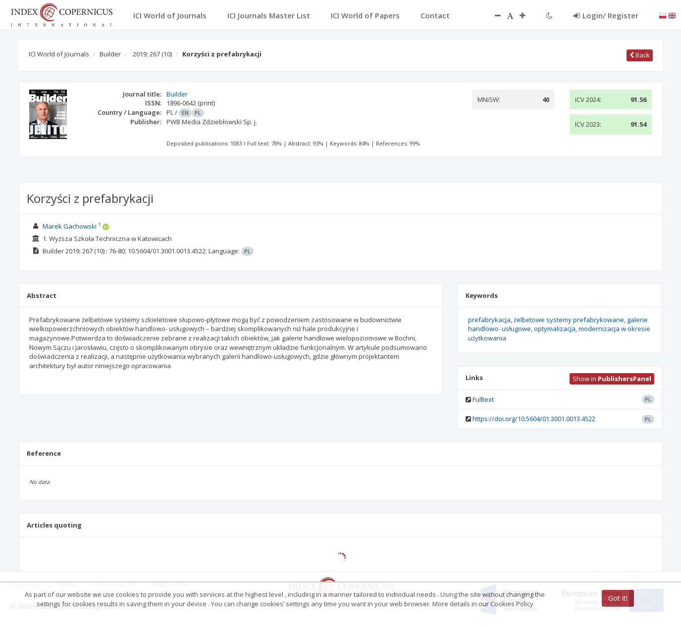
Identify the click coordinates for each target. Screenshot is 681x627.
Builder (110, 53)
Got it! (618, 598)
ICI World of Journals (59, 53)
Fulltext (483, 399)
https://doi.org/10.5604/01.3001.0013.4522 (533, 418)
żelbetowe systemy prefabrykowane (569, 319)
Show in (612, 378)
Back (639, 54)
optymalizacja (555, 328)
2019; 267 (152, 53)
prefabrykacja (489, 319)
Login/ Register (606, 15)
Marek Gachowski (70, 226)
